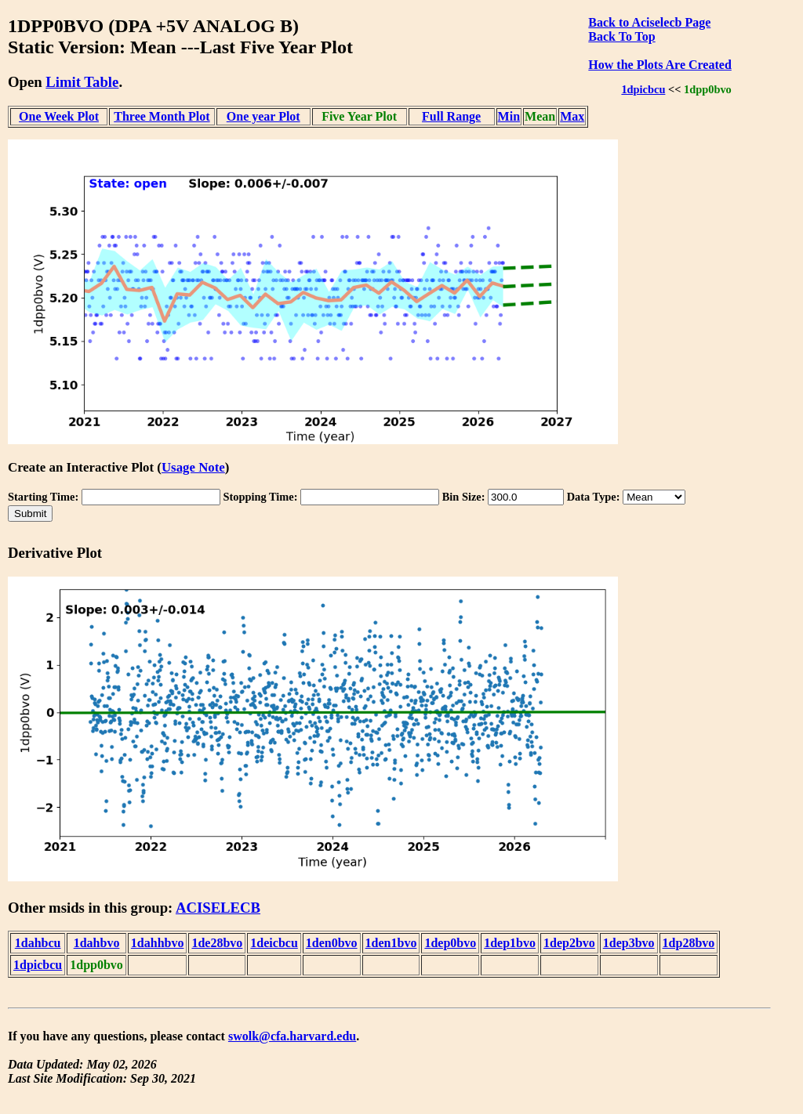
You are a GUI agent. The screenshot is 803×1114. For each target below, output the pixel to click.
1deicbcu (273, 942)
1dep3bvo (629, 942)
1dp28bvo (689, 942)
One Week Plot (59, 116)
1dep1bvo (510, 942)
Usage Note (193, 467)
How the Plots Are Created (659, 64)
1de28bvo (216, 942)
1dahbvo (97, 942)
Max (572, 116)
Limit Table (81, 82)
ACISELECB (218, 907)
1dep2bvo (569, 942)
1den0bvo (332, 942)
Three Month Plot (161, 116)
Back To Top (621, 36)
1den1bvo (391, 942)
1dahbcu (38, 942)
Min (509, 116)
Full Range (451, 116)
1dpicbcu (643, 89)
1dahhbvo (157, 942)
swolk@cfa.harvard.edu (292, 1036)
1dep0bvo (450, 942)
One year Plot (263, 116)
